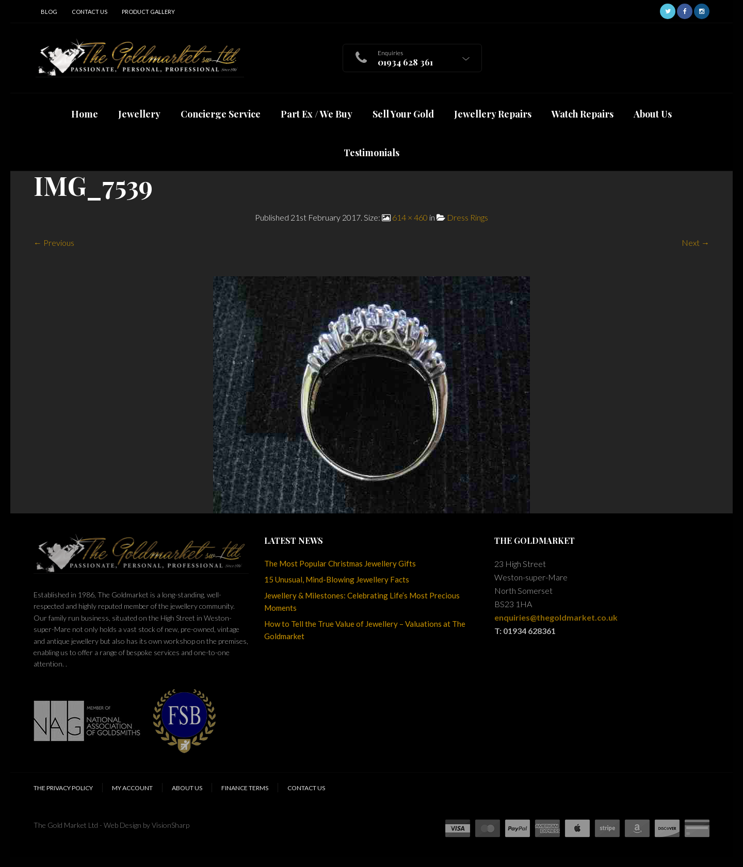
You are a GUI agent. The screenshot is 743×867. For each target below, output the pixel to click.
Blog (49, 11)
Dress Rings (467, 217)
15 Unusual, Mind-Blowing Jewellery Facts (336, 579)
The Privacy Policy (63, 788)
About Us (187, 788)
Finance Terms (244, 788)
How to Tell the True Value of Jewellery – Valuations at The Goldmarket (364, 630)
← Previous (54, 242)
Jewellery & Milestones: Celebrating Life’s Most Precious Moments (362, 601)
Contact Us (89, 11)
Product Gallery (148, 11)
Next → (695, 242)
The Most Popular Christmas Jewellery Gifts (340, 563)
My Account (132, 788)
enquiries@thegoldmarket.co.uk (556, 617)
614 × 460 (410, 217)
